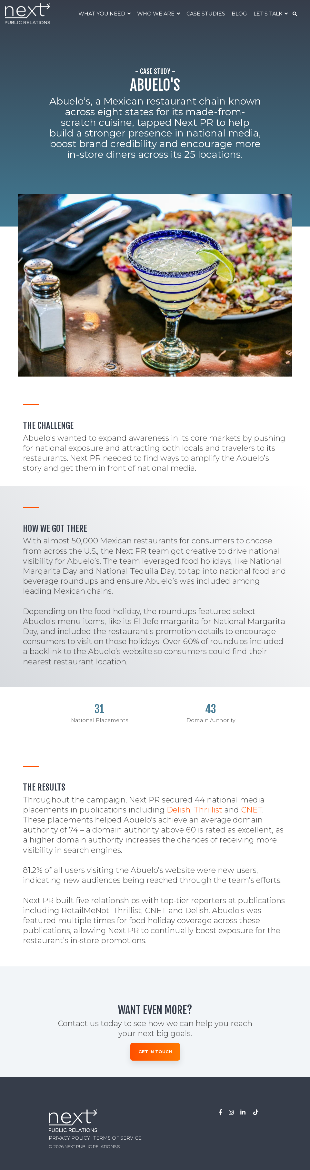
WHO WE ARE (156, 14)
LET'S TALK (269, 14)
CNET (251, 809)
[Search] (295, 13)
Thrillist (208, 809)
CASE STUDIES (205, 14)
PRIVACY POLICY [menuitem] (69, 1138)
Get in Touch (155, 1051)
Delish (178, 809)
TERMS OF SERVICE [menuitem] (117, 1138)
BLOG (239, 14)
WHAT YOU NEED (102, 14)
